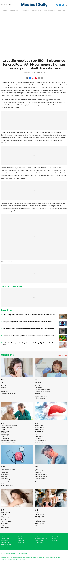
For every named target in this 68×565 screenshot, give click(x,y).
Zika (36, 525)
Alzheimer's (4, 391)
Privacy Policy (39, 540)
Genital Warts (5, 431)
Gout (2, 436)
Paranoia (38, 473)
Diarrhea (37, 395)
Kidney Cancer (39, 426)
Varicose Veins (39, 516)
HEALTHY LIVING (37, 10)
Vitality (3, 537)
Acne (2, 382)
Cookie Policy (39, 542)
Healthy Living (5, 542)
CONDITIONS (62, 10)
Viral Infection (39, 518)
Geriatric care (5, 433)
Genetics (3, 429)
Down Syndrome (40, 398)
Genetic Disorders (6, 427)
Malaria (3, 471)
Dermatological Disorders (43, 389)
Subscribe (21, 540)
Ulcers (37, 512)
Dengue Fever (39, 384)
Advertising (21, 542)
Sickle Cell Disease (6, 522)
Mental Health (5, 482)
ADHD (2, 384)
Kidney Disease (39, 427)
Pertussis (37, 480)
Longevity (38, 438)
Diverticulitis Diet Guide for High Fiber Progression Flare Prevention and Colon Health (28, 336)
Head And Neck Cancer (8, 442)
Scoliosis (3, 514)
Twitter (54, 539)
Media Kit (38, 537)
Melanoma (4, 473)
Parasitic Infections (41, 474)
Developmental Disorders (42, 391)
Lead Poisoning (39, 431)
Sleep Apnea (5, 527)
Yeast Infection (39, 523)
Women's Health (40, 522)
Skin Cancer (4, 523)
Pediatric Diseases (40, 478)
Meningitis (4, 476)
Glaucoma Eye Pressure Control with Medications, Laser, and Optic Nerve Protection (28, 329)
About (20, 537)
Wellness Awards (50, 10)
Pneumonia (38, 482)
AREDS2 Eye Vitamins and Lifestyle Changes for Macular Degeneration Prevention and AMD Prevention (29, 315)
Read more (22, 559)
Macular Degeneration (8, 469)
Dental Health (39, 386)
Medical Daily (34, 5)
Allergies (3, 388)
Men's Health (5, 474)
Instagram (55, 540)
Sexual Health (5, 520)
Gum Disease (5, 438)
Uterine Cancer (39, 514)
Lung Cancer (39, 442)
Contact (20, 539)
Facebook (55, 537)
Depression (38, 388)
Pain (36, 469)
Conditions (7, 355)
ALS (2, 389)
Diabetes (38, 393)
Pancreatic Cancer (41, 471)
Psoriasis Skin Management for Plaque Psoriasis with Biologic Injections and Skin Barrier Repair (29, 343)
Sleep (2, 525)
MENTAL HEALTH (15, 10)
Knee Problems (39, 429)
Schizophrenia (5, 512)
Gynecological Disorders (8, 440)
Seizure (3, 516)
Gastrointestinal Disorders (9, 426)
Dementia (38, 382)
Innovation (4, 540)
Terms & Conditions (41, 539)
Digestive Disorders (41, 397)
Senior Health (5, 518)
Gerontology (5, 435)
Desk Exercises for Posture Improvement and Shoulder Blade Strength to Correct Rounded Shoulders (27, 322)
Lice (36, 435)
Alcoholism (4, 386)
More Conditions (62, 355)
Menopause (4, 478)
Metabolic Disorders (7, 485)
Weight (37, 520)
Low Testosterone (40, 440)
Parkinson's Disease (41, 476)
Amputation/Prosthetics (8, 393)
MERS (2, 484)
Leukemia (38, 433)
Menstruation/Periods (7, 480)
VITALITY (5, 10)
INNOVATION (26, 10)
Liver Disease (39, 436)
